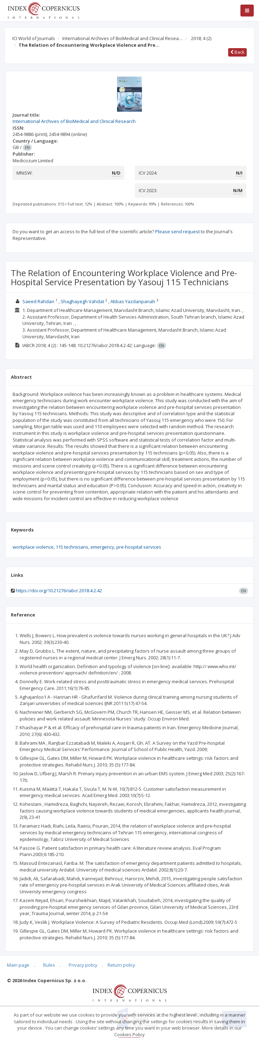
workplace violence (33, 547)
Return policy (121, 965)
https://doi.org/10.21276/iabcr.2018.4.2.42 (59, 590)
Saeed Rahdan (38, 301)
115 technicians (72, 547)
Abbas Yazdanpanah (132, 301)
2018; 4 (201, 38)
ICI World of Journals (33, 38)
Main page (18, 965)
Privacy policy (83, 965)
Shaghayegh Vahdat (82, 301)
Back (237, 52)
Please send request (177, 231)
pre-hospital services (138, 547)
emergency (102, 547)
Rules (49, 965)
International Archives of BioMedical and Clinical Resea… (122, 38)
